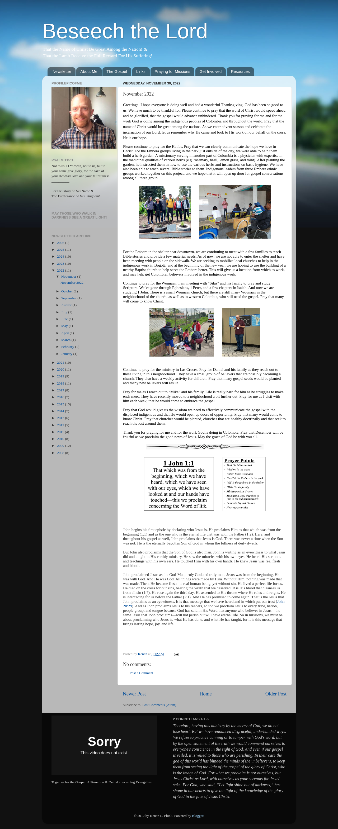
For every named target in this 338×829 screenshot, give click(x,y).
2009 (61, 446)
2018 (61, 383)
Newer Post (134, 694)
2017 (61, 390)
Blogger (197, 816)
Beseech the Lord (125, 31)
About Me (88, 71)
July (64, 312)
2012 (61, 425)
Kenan (143, 654)
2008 (61, 453)
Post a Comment (141, 673)
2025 (61, 250)
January (67, 354)
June (65, 319)
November (69, 276)
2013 (61, 418)
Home (206, 694)
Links (140, 71)
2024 (61, 256)
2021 (61, 362)
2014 (61, 411)
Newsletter (62, 71)
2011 (61, 432)
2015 (61, 404)
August (66, 305)
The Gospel (116, 71)
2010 (61, 439)
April (65, 333)
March (66, 340)
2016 (61, 397)
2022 (61, 270)
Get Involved (210, 71)
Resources (240, 71)
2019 (61, 376)
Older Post (276, 694)
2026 (61, 243)
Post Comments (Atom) (159, 705)
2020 (61, 369)
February (68, 347)
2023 (61, 264)
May (65, 326)
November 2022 (71, 283)
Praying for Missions (172, 71)
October (67, 291)
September (69, 298)
